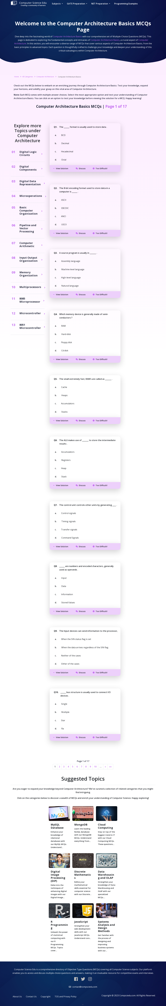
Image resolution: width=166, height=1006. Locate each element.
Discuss (80, 168)
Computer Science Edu (29, 4)
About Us (17, 996)
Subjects (56, 3)
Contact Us (31, 996)
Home (16, 76)
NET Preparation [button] (100, 3)
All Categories (27, 76)
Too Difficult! (100, 168)
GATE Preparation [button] (76, 3)
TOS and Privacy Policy (65, 996)
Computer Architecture (45, 76)
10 (95, 766)
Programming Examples (126, 3)
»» (110, 766)
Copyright (45, 996)
